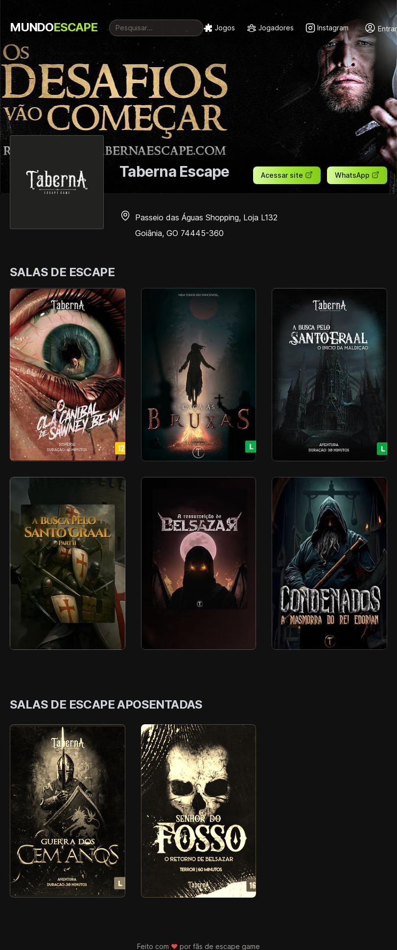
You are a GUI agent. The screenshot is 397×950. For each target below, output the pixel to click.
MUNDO (53, 27)
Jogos (219, 28)
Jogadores (270, 28)
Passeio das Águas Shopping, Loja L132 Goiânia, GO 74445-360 (198, 225)
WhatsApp (357, 175)
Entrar (380, 28)
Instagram (327, 28)
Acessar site (287, 175)
